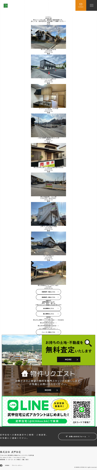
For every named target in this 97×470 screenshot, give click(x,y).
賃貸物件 (61, 6)
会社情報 (70, 10)
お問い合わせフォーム (77, 436)
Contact (80, 4)
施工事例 (70, 6)
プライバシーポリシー (17, 465)
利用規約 (7, 465)
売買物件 (53, 6)
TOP (46, 6)
